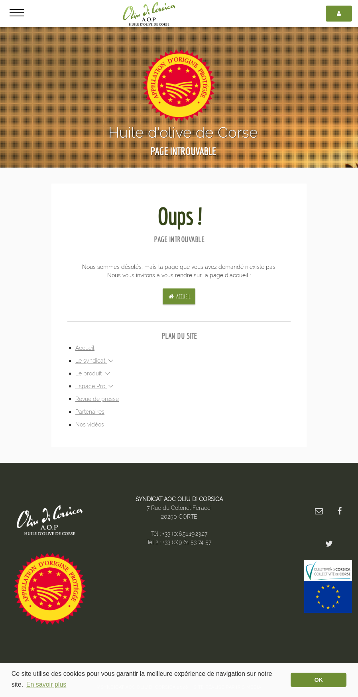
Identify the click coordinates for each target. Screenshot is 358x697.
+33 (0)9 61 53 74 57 (186, 542)
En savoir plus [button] (46, 684)
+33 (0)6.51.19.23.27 (184, 533)
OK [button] (318, 680)
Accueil (179, 296)
